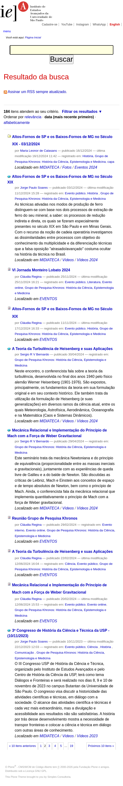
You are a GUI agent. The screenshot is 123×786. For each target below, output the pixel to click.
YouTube (67, 24)
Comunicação (25, 652)
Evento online (35, 530)
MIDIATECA (49, 167)
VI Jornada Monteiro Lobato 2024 (41, 270)
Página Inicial (33, 37)
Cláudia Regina (31, 276)
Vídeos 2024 (87, 260)
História (88, 156)
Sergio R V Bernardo (34, 354)
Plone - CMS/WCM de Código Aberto (30, 767)
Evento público (75, 193)
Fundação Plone (88, 767)
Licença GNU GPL (35, 771)
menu (7, 31)
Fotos (66, 167)
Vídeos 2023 (87, 736)
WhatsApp (99, 24)
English (115, 24)
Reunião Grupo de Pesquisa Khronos (44, 518)
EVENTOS (48, 299)
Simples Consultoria (58, 776)
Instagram (82, 24)
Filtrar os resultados (79, 112)
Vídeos (68, 260)
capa (111, 161)
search (114, 31)
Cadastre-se (49, 24)
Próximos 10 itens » (101, 746)
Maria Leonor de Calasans (38, 150)
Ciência (70, 564)
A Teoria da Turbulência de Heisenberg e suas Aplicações (62, 349)
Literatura (93, 282)
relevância (33, 117)
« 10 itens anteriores (22, 746)
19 (71, 746)
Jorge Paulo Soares (34, 187)
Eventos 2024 (86, 167)
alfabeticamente (17, 123)
